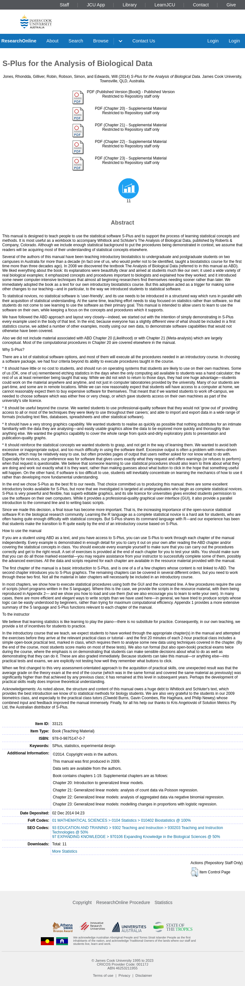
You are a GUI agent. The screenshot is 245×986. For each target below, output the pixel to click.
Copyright (82, 902)
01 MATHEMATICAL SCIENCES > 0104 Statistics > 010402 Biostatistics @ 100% (121, 820)
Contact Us (143, 40)
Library (130, 4)
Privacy (124, 975)
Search (76, 40)
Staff (64, 4)
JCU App (96, 4)
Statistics (163, 902)
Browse (100, 40)
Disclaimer (144, 975)
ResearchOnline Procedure (123, 902)
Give (231, 4)
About (53, 40)
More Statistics (64, 851)
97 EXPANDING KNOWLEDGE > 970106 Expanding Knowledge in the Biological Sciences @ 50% (136, 836)
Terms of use (103, 975)
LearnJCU (164, 4)
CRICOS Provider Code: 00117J (122, 964)
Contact (201, 4)
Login (213, 40)
